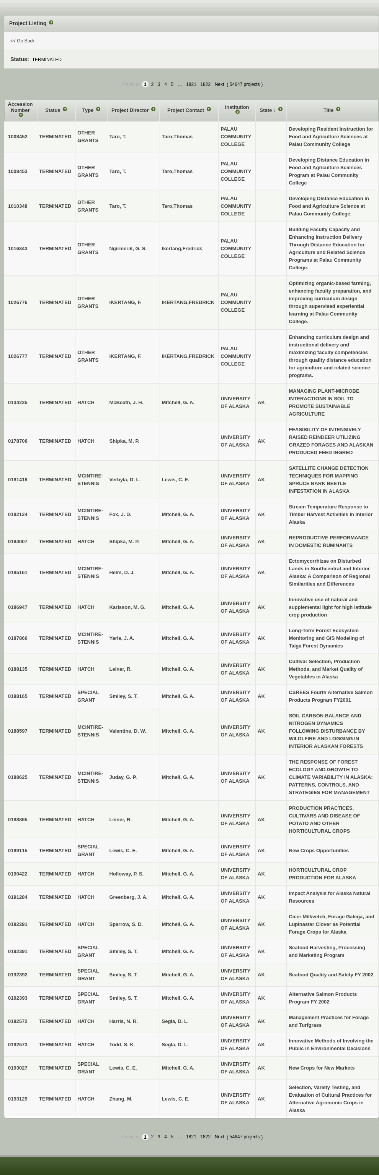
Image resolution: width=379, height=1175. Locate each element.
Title (329, 110)
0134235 (18, 402)
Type (88, 110)
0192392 (18, 975)
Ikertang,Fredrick (182, 248)
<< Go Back (22, 41)
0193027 (18, 1068)
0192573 (18, 1044)
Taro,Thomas (177, 136)
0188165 (18, 696)
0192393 (18, 998)
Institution (237, 107)
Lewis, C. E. (176, 479)
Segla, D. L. (175, 1021)
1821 (191, 84)
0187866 (18, 638)
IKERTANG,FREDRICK (188, 302)
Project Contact (186, 110)
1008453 (18, 171)
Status (53, 110)
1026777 (18, 356)
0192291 (18, 924)
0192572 (18, 1021)
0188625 (18, 777)
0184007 (18, 541)
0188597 (18, 731)
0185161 (18, 572)
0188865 (18, 819)
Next (219, 84)
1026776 (18, 302)
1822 (205, 84)
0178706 (18, 441)
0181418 (18, 479)
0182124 (18, 514)
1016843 (18, 248)
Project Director (130, 110)
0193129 (18, 1099)
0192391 (18, 951)
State (266, 110)
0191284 (18, 897)
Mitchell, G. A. (178, 402)
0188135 (18, 669)
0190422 (18, 874)
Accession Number (20, 107)
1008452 (18, 136)
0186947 (18, 607)
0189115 (18, 850)
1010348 (18, 206)
